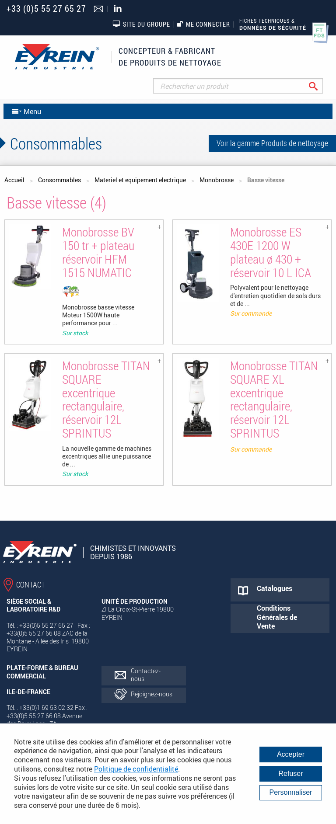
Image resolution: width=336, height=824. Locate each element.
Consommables (59, 180)
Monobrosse (217, 180)
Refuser (290, 773)
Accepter (290, 754)
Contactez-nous (146, 675)
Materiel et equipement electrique (140, 180)
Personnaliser (291, 792)
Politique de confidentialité (136, 769)
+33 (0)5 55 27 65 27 (46, 8)
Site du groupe (141, 24)
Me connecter (203, 24)
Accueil (14, 180)
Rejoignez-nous (151, 694)
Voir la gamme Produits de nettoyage (272, 143)
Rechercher (320, 86)
